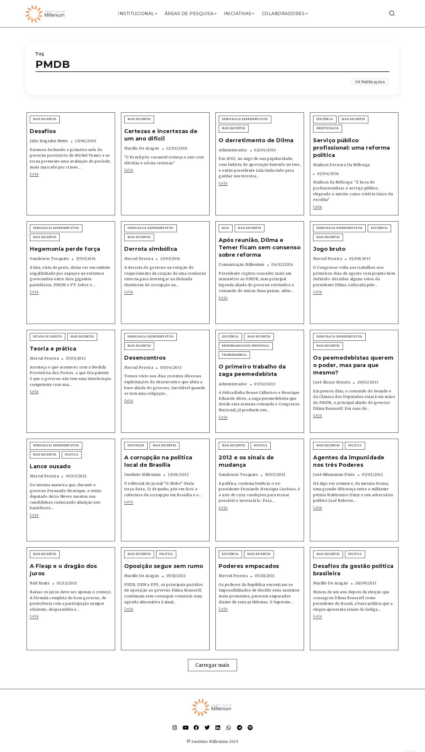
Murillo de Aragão (141, 148)
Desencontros (145, 358)
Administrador (233, 150)
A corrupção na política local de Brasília (158, 461)
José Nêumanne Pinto (334, 474)
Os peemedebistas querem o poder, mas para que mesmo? (353, 365)
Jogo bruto (329, 249)
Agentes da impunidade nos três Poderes (349, 461)
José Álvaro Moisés (331, 382)
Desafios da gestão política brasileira (353, 570)
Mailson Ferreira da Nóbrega (341, 165)
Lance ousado (50, 466)
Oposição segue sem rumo (163, 566)
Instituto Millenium (142, 474)
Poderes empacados (249, 566)
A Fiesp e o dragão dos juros (63, 570)
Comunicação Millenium (241, 264)
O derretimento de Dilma (256, 140)
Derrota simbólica (150, 249)
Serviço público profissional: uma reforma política (351, 147)
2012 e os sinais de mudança (246, 461)
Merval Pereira (138, 258)
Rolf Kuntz (40, 583)
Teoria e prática (53, 348)
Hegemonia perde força (65, 249)
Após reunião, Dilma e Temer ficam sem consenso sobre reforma (259, 247)
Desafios (43, 131)
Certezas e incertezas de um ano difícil (160, 135)
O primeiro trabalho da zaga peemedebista (252, 370)
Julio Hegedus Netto (49, 141)
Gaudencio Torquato (49, 258)
